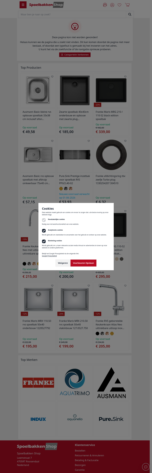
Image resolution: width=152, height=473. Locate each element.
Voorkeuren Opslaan (83, 263)
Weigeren (63, 263)
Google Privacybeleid (49, 256)
